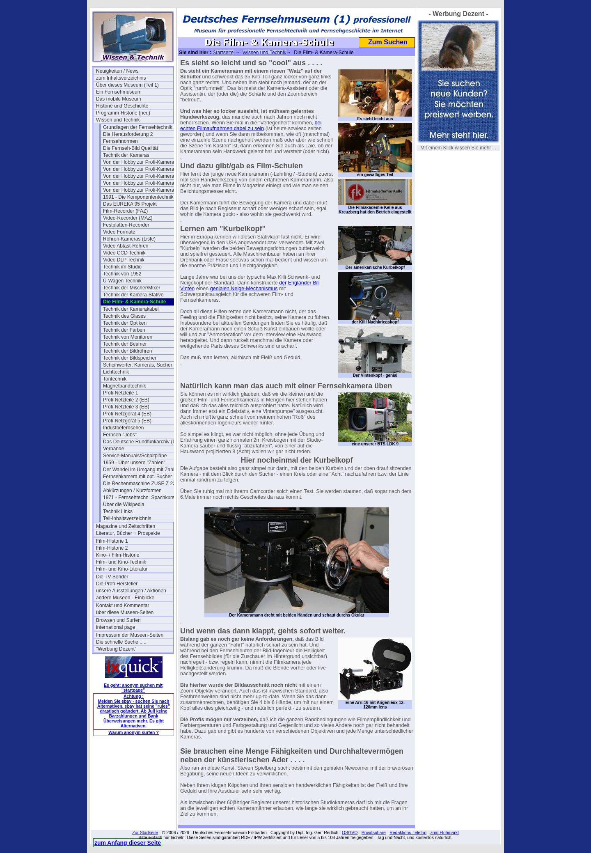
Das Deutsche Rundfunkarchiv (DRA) (141, 442)
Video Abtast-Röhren (126, 246)
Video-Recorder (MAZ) (127, 218)
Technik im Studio (122, 267)
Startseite (223, 52)
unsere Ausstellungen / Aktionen (131, 591)
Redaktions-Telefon (407, 832)
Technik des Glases (124, 316)
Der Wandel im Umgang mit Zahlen (141, 469)
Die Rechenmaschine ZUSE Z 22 (139, 483)
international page (115, 627)
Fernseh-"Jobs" (120, 435)
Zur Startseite (145, 832)
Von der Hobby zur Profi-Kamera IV (141, 190)
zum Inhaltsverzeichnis (121, 78)
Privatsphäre (374, 832)
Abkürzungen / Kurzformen (132, 490)
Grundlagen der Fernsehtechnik (137, 127)
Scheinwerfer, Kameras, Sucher (137, 365)
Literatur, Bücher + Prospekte (128, 533)
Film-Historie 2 (112, 548)
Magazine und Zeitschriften (125, 526)
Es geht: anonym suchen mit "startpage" (133, 687)
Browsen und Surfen (118, 620)
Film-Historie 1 (112, 541)
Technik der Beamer (125, 344)
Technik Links (118, 511)
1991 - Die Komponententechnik (138, 197)
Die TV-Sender (112, 577)
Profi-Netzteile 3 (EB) (126, 407)
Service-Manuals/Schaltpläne (135, 456)
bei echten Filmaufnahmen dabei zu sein (250, 125)
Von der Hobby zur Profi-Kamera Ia (141, 169)
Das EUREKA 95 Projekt (130, 204)
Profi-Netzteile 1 (120, 393)
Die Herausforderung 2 (128, 134)
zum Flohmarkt (444, 832)
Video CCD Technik (124, 253)
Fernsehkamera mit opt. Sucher (137, 476)
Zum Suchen (388, 42)
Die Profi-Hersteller (116, 584)
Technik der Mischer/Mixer (131, 288)
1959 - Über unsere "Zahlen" (134, 462)
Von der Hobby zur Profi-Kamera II (140, 176)
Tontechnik (114, 379)
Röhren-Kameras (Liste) (129, 239)
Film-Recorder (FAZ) (125, 211)
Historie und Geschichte (122, 106)
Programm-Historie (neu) (123, 113)
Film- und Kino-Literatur (121, 569)
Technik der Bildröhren (127, 351)
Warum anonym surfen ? (133, 732)
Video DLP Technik (123, 260)
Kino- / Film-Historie (117, 555)
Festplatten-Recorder (126, 225)
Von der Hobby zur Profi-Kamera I (140, 162)
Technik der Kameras (126, 155)
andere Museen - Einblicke (125, 598)
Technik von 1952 (122, 274)
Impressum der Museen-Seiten (129, 635)
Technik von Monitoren (127, 337)
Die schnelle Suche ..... (121, 642)
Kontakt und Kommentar (122, 605)
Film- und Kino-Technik (121, 562)
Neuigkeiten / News (117, 71)
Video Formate (119, 232)
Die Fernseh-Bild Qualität (130, 148)
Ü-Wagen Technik (122, 281)
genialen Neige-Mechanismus (244, 288)
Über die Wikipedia (123, 504)
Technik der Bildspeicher (129, 358)
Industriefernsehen (123, 428)
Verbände (113, 449)
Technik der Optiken (125, 323)
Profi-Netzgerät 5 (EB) (127, 421)
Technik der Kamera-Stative (133, 295)
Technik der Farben (124, 330)
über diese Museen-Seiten (124, 612)
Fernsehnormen (120, 141)
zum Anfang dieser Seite (127, 842)
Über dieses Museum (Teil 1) (127, 85)
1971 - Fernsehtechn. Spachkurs (138, 497)
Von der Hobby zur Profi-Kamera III (141, 183)
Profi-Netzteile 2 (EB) (126, 400)
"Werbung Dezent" (116, 649)
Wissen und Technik (118, 120)
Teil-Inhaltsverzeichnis (127, 518)
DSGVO (350, 832)
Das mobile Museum (118, 99)
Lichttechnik (116, 372)
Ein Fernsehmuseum (119, 92)
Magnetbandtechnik (124, 386)
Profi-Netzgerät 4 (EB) (127, 414)
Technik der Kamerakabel (130, 309)
